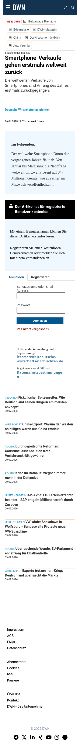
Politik (10, 446)
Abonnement (16, 662)
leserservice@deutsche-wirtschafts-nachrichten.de (40, 359)
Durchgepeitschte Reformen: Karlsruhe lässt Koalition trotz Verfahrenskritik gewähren (32, 451)
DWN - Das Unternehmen (25, 706)
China (17, 37)
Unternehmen (15, 495)
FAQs (11, 642)
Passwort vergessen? (33, 329)
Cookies (13, 668)
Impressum (15, 630)
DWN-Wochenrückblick (44, 37)
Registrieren (40, 277)
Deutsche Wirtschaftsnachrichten (27, 109)
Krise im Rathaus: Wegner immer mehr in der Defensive (35, 475)
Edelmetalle (21, 29)
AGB (40, 368)
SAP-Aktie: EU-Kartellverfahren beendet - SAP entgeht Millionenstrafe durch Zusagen (39, 500)
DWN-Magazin (47, 29)
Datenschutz (16, 648)
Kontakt (13, 700)
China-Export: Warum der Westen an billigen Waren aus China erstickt (39, 426)
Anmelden (16, 277)
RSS (10, 674)
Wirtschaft (13, 424)
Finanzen (11, 397)
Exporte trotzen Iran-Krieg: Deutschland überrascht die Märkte (34, 573)
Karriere (13, 680)
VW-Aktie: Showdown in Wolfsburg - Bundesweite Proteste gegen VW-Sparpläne (36, 526)
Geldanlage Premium (42, 21)
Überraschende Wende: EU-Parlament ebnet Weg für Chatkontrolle (39, 551)
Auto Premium (22, 45)
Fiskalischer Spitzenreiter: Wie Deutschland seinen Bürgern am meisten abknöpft (36, 402)
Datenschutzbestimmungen (39, 374)
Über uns (13, 694)
